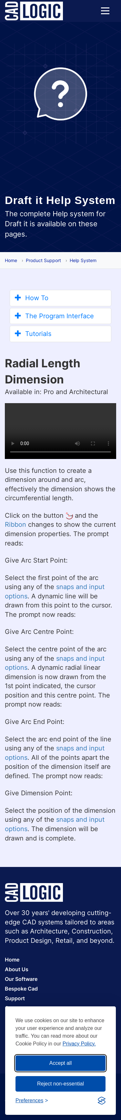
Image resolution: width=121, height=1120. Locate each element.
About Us (16, 969)
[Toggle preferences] (31, 1101)
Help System (83, 260)
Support (15, 998)
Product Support (43, 260)
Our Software (21, 979)
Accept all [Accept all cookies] (60, 1063)
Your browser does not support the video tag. (60, 431)
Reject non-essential (60, 1083)
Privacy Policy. (79, 1043)
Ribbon (15, 524)
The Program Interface (54, 316)
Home (11, 260)
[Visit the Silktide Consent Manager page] (102, 1101)
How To (31, 298)
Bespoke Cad (21, 988)
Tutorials (33, 334)
